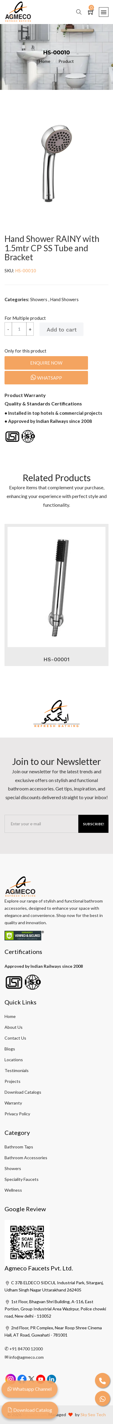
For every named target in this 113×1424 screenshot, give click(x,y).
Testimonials (17, 1070)
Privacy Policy (17, 1113)
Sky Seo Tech (93, 1414)
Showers (13, 1168)
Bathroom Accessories (26, 1157)
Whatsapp (46, 377)
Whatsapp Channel (30, 1392)
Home (48, 61)
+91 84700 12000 (26, 1348)
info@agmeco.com (26, 1357)
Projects (12, 1081)
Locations (14, 1059)
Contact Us (15, 1037)
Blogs (10, 1048)
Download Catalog (30, 1413)
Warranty (13, 1102)
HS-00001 (56, 659)
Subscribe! (93, 824)
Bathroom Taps (19, 1146)
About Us (14, 1027)
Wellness (13, 1190)
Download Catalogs (23, 1092)
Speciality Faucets (22, 1179)
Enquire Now (46, 362)
